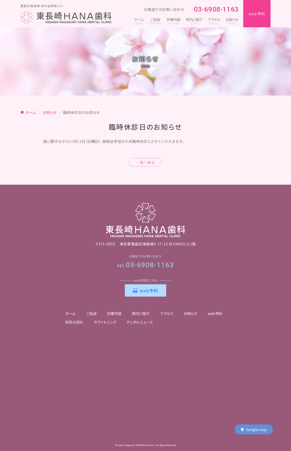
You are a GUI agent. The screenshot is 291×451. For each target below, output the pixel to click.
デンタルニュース (139, 322)
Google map (254, 429)
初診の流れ (74, 322)
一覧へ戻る (145, 162)
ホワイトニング (105, 322)
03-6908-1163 (214, 9)
